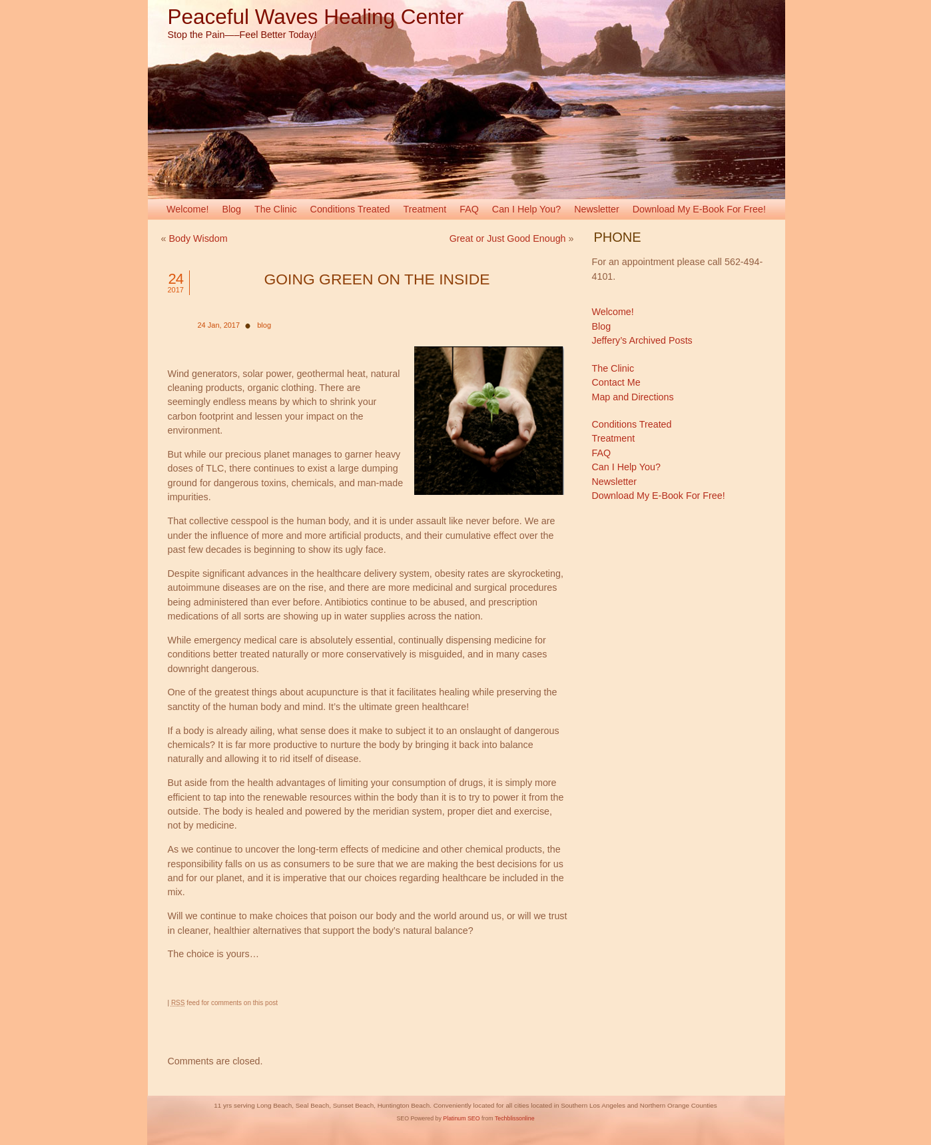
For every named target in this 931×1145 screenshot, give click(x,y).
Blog (231, 209)
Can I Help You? (526, 209)
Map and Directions (633, 397)
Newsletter (596, 209)
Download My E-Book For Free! (699, 209)
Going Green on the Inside (377, 279)
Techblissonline (515, 1118)
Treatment (425, 209)
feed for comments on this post (224, 1002)
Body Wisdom (197, 238)
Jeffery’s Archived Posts (642, 340)
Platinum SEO (461, 1118)
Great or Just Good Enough (508, 238)
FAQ (469, 209)
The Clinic (275, 209)
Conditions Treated (350, 209)
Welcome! (187, 209)
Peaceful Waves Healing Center (316, 17)
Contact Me (616, 382)
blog (264, 325)
